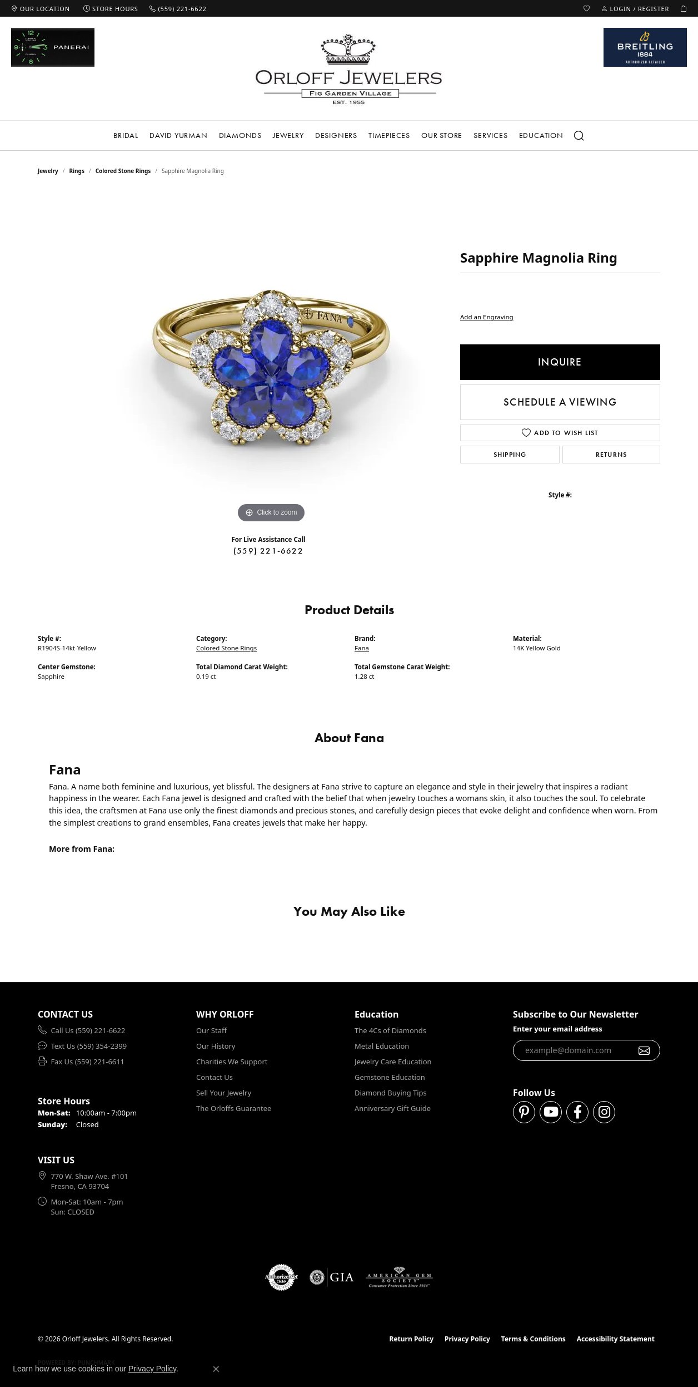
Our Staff (211, 1030)
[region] (271, 359)
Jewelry (288, 135)
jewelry (48, 171)
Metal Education (382, 1046)
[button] (587, 8)
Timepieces (389, 135)
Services (490, 135)
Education (541, 135)
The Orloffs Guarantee (233, 1108)
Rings (76, 171)
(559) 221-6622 (268, 550)
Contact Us (214, 1077)
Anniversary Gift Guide (393, 1108)
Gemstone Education (390, 1077)
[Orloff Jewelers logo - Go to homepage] (349, 69)
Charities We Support (231, 1062)
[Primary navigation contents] (349, 135)
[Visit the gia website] (332, 1277)
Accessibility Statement (616, 1339)
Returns (611, 454)
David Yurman (178, 135)
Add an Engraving (486, 317)
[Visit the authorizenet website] (282, 1277)
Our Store (441, 135)
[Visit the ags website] (399, 1277)
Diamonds (240, 135)
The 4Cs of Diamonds (390, 1030)
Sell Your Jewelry (223, 1093)
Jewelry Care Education (393, 1062)
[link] (40, 8)
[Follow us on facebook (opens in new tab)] (577, 1112)
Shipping (510, 454)
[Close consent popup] (216, 1369)
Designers (336, 135)
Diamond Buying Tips (391, 1093)
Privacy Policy (467, 1339)
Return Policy (412, 1339)
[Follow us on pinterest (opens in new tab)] (524, 1112)
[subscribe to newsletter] (644, 1050)
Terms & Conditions (533, 1339)
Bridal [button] (125, 135)
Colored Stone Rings (123, 171)
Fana (362, 648)
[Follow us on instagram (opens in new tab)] (604, 1112)
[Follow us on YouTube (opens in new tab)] (551, 1112)
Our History (215, 1046)
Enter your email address (557, 1029)
